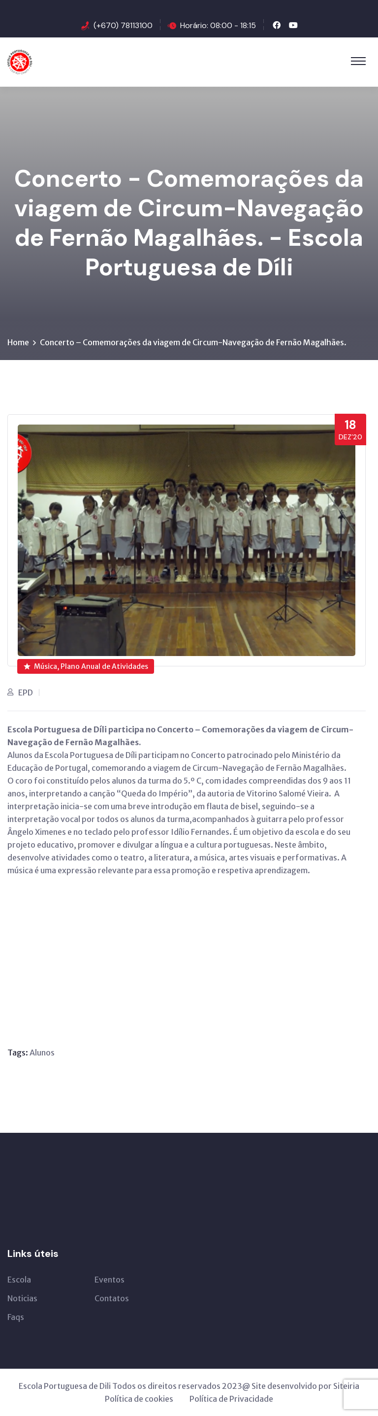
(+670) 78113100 (123, 25)
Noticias (22, 1298)
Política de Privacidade (231, 1399)
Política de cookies (139, 1399)
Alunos (42, 1052)
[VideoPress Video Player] (136, 949)
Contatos (111, 1298)
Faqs (15, 1317)
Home (18, 342)
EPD (25, 692)
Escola (19, 1279)
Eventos (109, 1279)
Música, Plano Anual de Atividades (86, 666)
